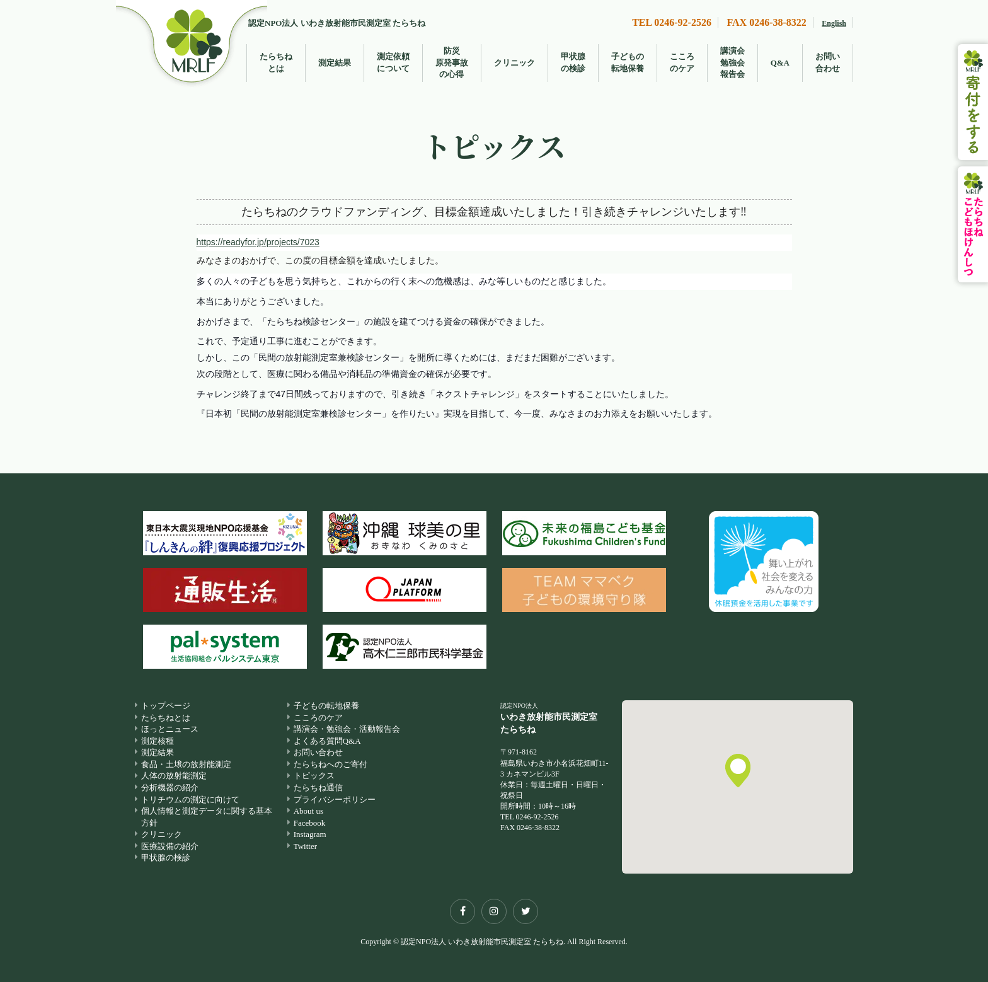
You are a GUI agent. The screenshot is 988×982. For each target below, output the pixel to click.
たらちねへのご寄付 (330, 764)
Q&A (780, 62)
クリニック (514, 62)
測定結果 (334, 62)
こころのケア (682, 62)
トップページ (165, 705)
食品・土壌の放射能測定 (186, 764)
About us (308, 811)
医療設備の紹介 (169, 846)
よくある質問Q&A (327, 741)
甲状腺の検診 (573, 62)
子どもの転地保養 (627, 62)
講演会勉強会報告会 (732, 62)
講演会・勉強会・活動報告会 (347, 729)
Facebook (310, 823)
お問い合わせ (827, 62)
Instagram (310, 834)
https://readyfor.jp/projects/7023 (258, 242)
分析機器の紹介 (169, 787)
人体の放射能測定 (174, 776)
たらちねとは (276, 62)
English (834, 23)
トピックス (314, 776)
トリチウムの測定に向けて (190, 799)
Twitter (305, 846)
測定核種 (157, 741)
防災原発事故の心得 (451, 62)
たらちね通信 (318, 787)
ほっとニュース (169, 729)
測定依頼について (393, 62)
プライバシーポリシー (335, 799)
